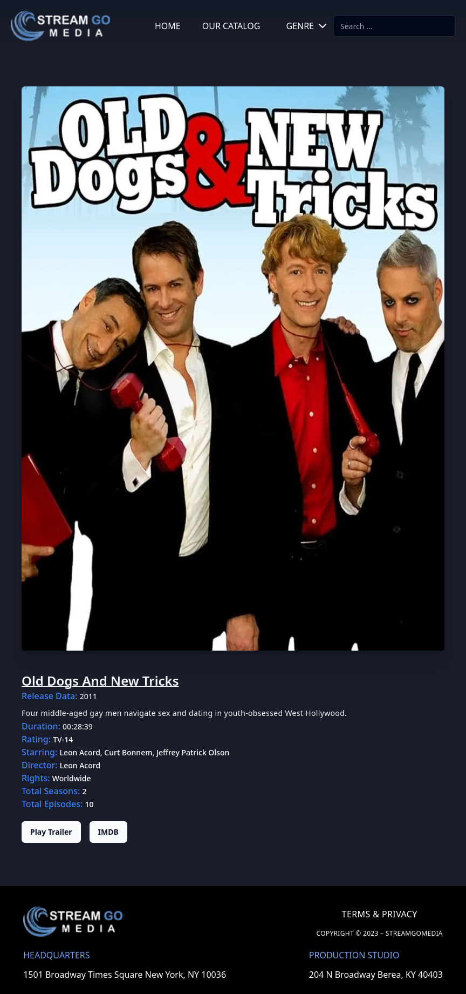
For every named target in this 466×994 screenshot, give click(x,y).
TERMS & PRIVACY (379, 914)
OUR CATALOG (231, 26)
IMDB (108, 832)
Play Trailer (51, 832)
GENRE (307, 25)
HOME (168, 26)
